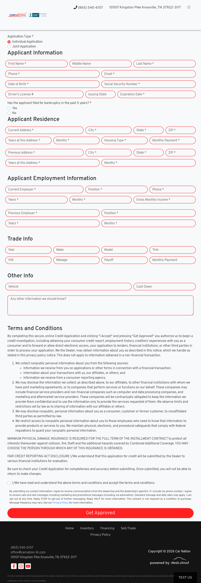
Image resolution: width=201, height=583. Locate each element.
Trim (155, 250)
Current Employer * (22, 190)
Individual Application (27, 42)
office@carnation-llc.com (28, 553)
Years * (13, 200)
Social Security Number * (122, 84)
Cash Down (144, 287)
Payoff (108, 260)
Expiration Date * (132, 95)
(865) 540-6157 (88, 7)
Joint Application (24, 47)
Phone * (14, 74)
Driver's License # (21, 95)
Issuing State (97, 95)
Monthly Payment (164, 260)
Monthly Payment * (166, 141)
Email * (109, 74)
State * (141, 130)
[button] (120, 22)
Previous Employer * (22, 213)
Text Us (185, 577)
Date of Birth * (18, 84)
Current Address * (21, 130)
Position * (95, 190)
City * (92, 130)
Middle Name (81, 64)
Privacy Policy (60, 502)
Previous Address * (21, 153)
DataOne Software (71, 576)
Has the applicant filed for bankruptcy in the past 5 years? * (49, 103)
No (14, 113)
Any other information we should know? (38, 299)
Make (60, 250)
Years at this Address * (24, 141)
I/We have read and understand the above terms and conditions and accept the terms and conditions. (83, 483)
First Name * (17, 64)
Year (11, 250)
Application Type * (20, 37)
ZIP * (172, 130)
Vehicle (13, 287)
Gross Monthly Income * (153, 200)
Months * (62, 141)
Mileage (61, 260)
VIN (10, 260)
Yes (14, 108)
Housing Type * (115, 141)
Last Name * (145, 64)
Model (108, 250)
